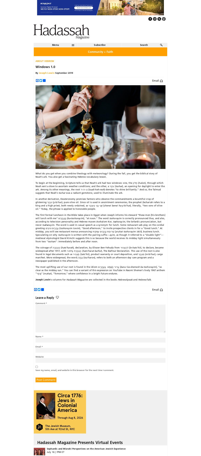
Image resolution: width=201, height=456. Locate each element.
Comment (41, 303)
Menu (55, 45)
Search (144, 45)
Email (157, 80)
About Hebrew (45, 61)
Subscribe (100, 45)
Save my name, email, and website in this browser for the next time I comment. (75, 370)
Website (40, 356)
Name (39, 336)
